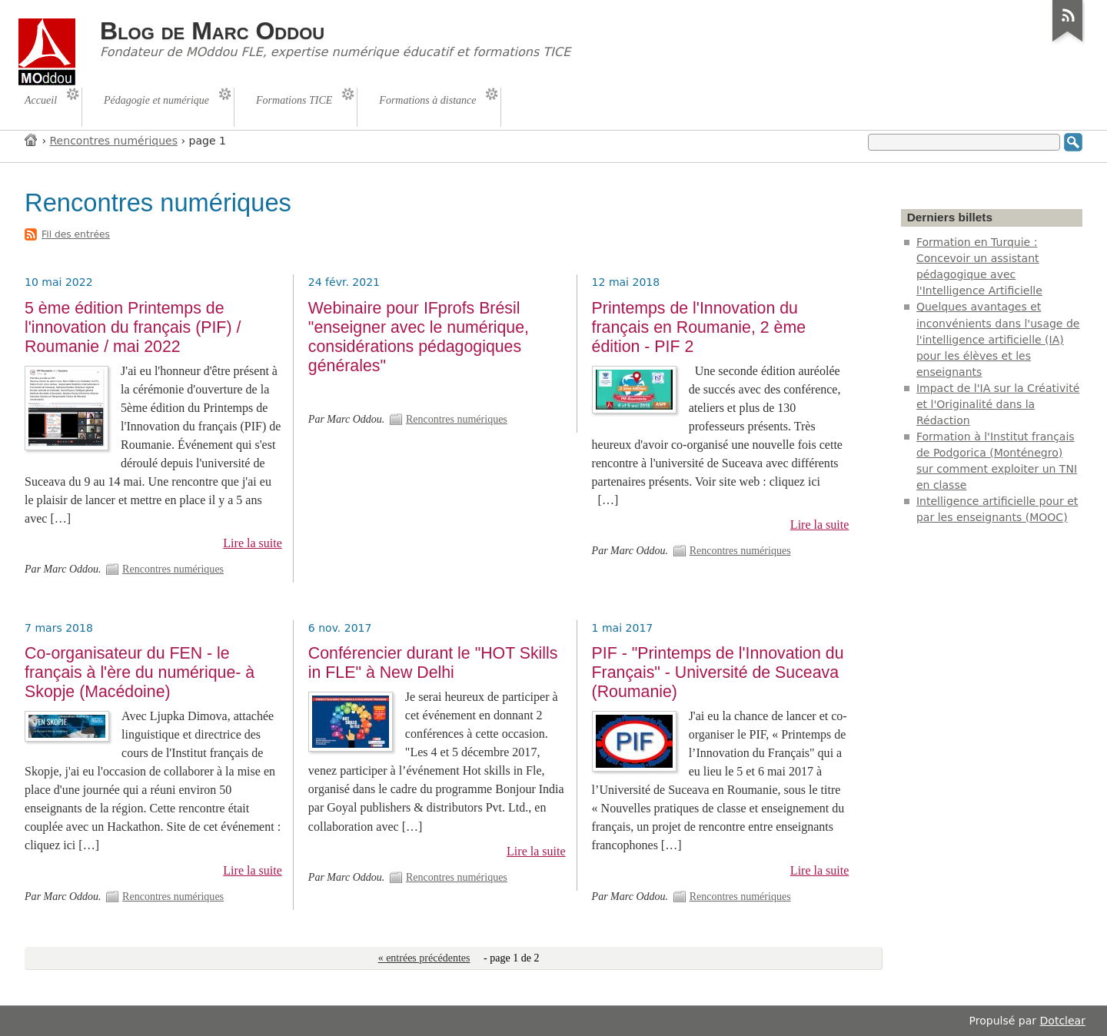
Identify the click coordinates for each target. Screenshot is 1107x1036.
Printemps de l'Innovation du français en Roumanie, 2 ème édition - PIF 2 (699, 327)
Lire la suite (252, 543)
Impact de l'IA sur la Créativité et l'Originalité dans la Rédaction (997, 404)
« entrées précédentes (424, 958)
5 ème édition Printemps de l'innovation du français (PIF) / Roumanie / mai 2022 (133, 327)
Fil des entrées (76, 234)
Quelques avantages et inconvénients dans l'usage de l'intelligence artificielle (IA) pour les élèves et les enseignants (998, 339)
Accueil (31, 139)
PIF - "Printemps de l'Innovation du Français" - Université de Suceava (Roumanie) (718, 672)
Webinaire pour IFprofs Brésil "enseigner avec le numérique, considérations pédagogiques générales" (418, 337)
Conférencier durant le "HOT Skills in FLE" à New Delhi (433, 663)
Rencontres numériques (114, 140)
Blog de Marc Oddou (212, 31)
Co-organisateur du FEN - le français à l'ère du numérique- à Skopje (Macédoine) (139, 672)
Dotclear (1062, 1020)
